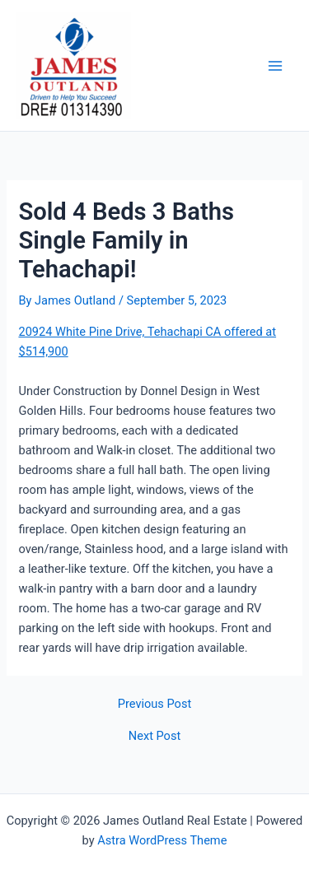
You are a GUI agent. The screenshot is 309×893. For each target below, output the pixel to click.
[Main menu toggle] (275, 66)
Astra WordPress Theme (162, 840)
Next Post (154, 736)
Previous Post (154, 704)
